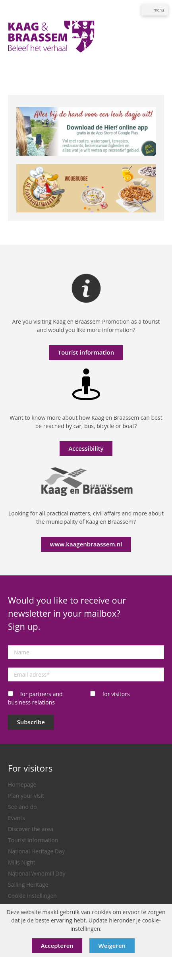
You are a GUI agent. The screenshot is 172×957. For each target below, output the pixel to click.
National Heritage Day (36, 851)
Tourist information (86, 352)
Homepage (22, 784)
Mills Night (21, 862)
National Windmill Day (37, 873)
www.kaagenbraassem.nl (86, 544)
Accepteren (57, 945)
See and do (22, 806)
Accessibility (85, 448)
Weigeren (112, 945)
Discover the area (30, 829)
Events (16, 818)
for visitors (116, 694)
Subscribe (31, 722)
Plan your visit (26, 795)
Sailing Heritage (28, 884)
